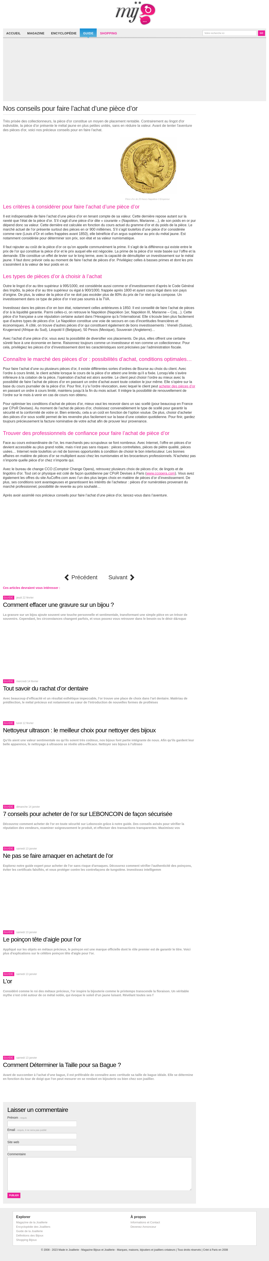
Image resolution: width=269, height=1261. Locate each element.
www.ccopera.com (160, 473)
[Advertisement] (135, 70)
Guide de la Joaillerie (29, 1231)
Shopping (108, 33)
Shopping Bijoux (26, 1240)
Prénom (17, 1117)
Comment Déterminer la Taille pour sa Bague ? (62, 1064)
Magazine (36, 33)
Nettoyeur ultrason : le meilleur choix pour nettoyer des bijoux (79, 730)
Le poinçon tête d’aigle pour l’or (42, 939)
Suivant (117, 577)
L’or (7, 981)
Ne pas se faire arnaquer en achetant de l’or (58, 855)
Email (27, 1130)
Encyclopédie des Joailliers (33, 1226)
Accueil (13, 33)
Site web (13, 1142)
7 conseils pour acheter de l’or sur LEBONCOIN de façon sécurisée (87, 814)
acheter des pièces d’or (177, 386)
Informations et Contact (145, 1222)
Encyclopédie (64, 33)
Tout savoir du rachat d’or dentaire (45, 688)
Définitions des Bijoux (29, 1235)
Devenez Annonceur (143, 1226)
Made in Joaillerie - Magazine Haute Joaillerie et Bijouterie (134, 13)
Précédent (84, 577)
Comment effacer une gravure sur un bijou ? (58, 604)
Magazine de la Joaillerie (32, 1222)
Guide (88, 33)
